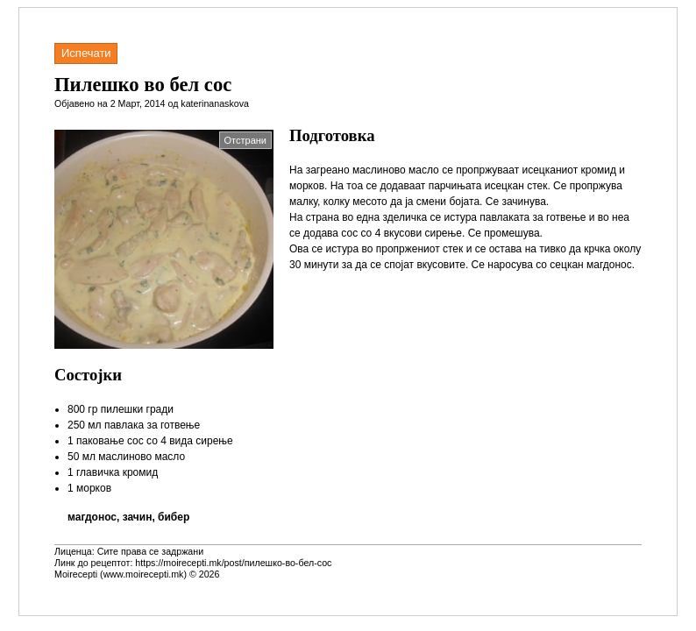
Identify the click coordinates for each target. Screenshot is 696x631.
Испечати (86, 53)
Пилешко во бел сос (142, 85)
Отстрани (245, 140)
